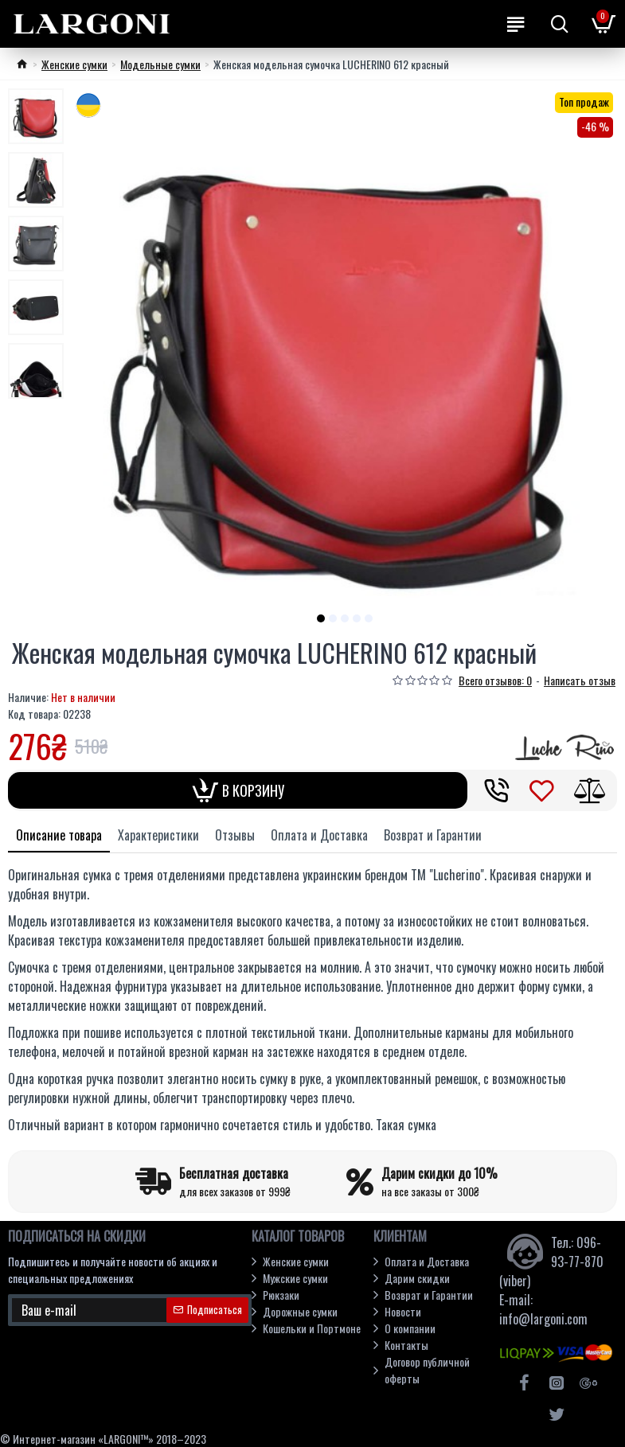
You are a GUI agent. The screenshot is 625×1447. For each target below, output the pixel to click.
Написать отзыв (579, 680)
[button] (321, 618)
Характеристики (158, 834)
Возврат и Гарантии (433, 834)
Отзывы (235, 834)
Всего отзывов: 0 (495, 680)
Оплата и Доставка (319, 834)
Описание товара (59, 834)
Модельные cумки (160, 64)
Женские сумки (74, 64)
